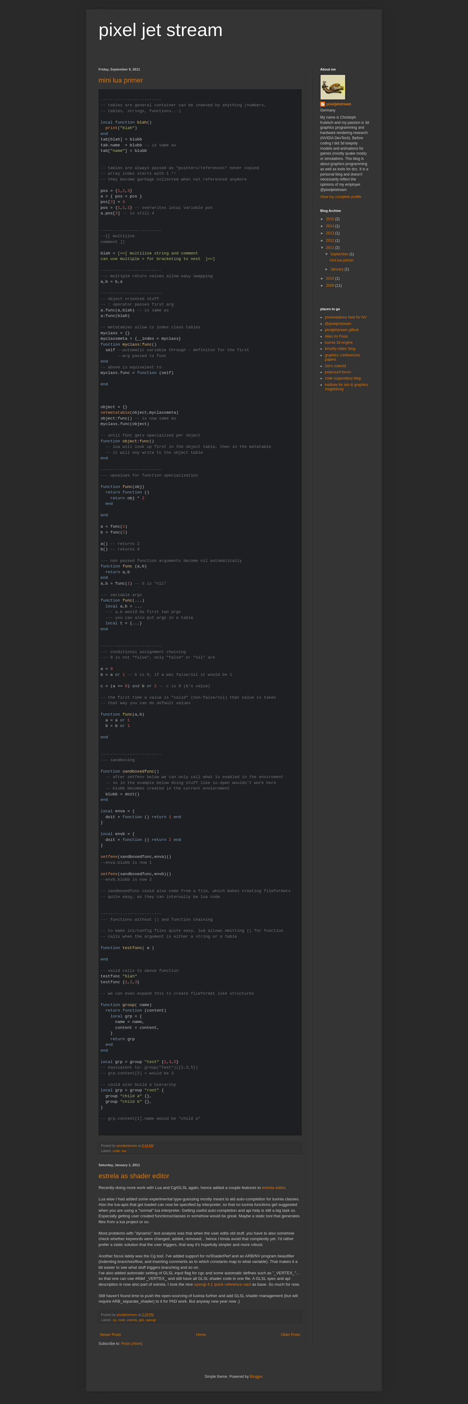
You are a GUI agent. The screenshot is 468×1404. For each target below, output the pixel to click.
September (339, 254)
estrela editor (273, 1187)
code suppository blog (343, 378)
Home (201, 1335)
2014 (330, 226)
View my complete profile (340, 197)
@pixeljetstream (338, 324)
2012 (330, 240)
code (116, 1151)
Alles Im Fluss (336, 336)
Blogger (256, 1376)
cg (114, 1320)
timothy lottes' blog (340, 349)
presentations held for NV (345, 317)
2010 (330, 278)
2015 (330, 219)
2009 (330, 285)
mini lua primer (121, 80)
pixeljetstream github (342, 330)
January (337, 269)
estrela (132, 1320)
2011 (330, 247)
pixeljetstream (338, 104)
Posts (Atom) (131, 1343)
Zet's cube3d (335, 366)
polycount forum (338, 372)
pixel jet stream (161, 29)
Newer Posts (110, 1335)
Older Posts (290, 1335)
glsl (141, 1320)
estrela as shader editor (134, 1176)
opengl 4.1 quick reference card (222, 1284)
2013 (330, 233)
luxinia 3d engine (339, 342)
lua (124, 1151)
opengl (150, 1320)
